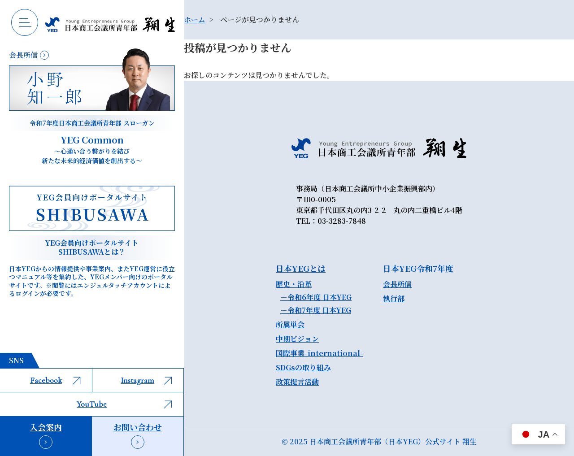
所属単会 (290, 324)
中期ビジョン (297, 339)
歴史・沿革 (294, 284)
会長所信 (397, 284)
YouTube (124, 404)
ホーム (194, 19)
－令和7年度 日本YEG (315, 310)
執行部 (393, 298)
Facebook (55, 380)
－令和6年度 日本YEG (316, 297)
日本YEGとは (301, 268)
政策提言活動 (297, 382)
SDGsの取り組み (303, 367)
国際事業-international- (319, 353)
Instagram (146, 380)
